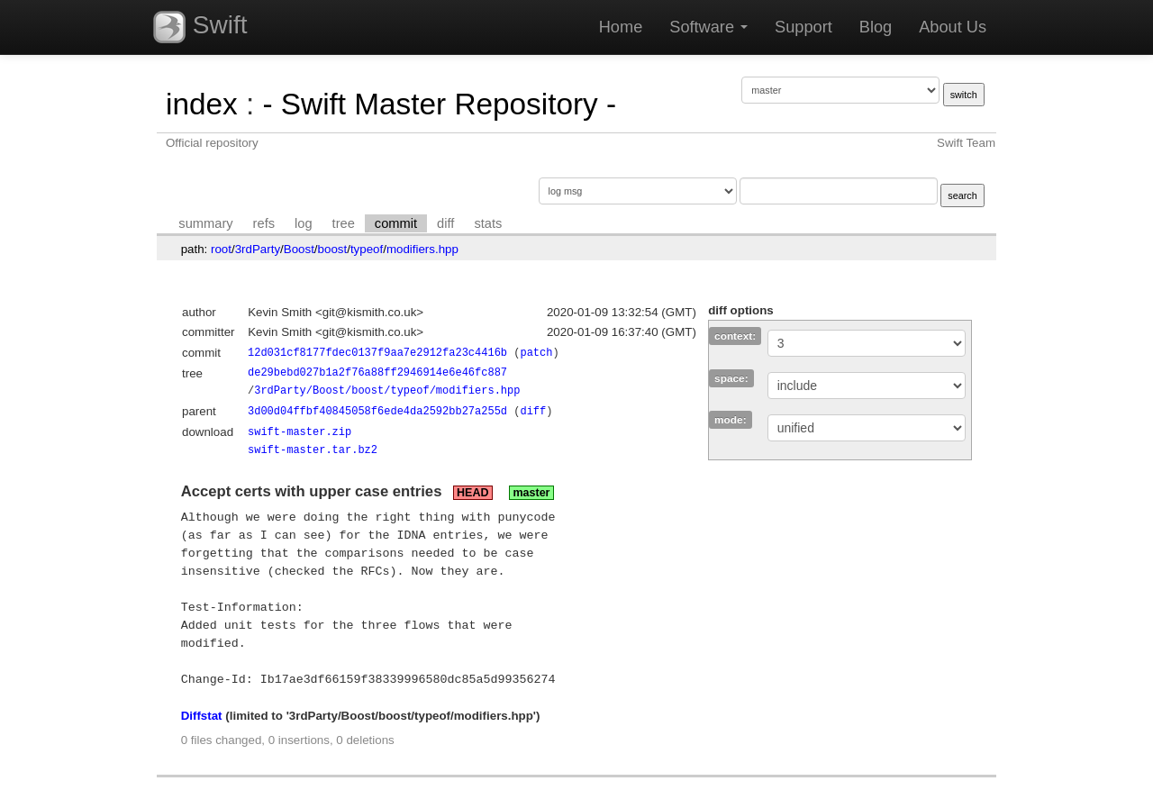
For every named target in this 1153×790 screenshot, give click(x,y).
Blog (875, 27)
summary (205, 223)
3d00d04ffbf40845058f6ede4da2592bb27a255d (377, 411)
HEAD (472, 492)
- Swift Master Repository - (439, 104)
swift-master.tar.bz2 (312, 450)
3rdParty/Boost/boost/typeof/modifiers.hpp (387, 390)
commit (396, 223)
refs (264, 223)
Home (621, 27)
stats (488, 223)
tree (343, 223)
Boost (299, 249)
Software (708, 27)
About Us (952, 27)
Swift (200, 27)
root (221, 249)
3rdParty (257, 249)
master (531, 492)
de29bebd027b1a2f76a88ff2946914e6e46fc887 (377, 372)
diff (445, 223)
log (304, 223)
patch (536, 352)
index (202, 104)
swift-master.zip (299, 432)
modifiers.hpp (422, 249)
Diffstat (201, 715)
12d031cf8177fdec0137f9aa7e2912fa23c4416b (377, 352)
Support (803, 27)
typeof (366, 249)
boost (333, 249)
